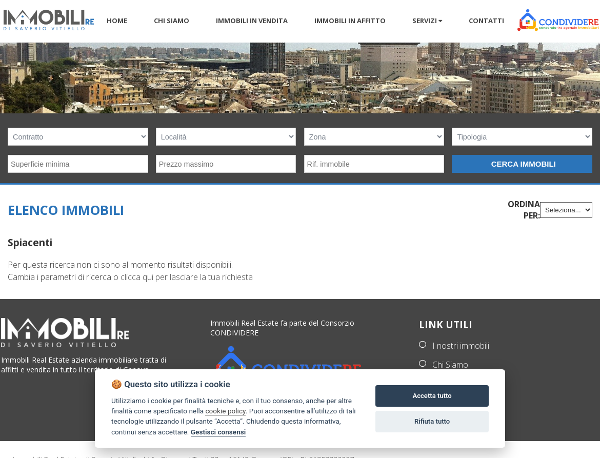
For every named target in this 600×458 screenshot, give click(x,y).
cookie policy (225, 411)
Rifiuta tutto (432, 421)
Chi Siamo (450, 364)
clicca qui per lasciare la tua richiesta (187, 277)
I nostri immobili (460, 345)
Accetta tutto (431, 396)
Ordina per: (524, 209)
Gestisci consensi (218, 432)
